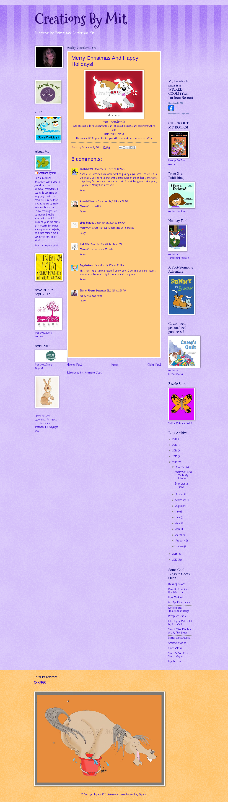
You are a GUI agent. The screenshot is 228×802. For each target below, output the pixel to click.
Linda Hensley (87, 223)
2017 (175, 445)
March (179, 535)
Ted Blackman (86, 169)
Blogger (143, 794)
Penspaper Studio (177, 616)
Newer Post (74, 365)
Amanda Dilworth (88, 201)
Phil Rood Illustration (179, 602)
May (177, 523)
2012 (175, 560)
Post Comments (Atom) (91, 373)
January (179, 546)
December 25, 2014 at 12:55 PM (106, 244)
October (179, 494)
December (180, 467)
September (181, 500)
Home (115, 365)
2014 (175, 462)
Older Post (154, 365)
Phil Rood (84, 244)
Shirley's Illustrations (179, 638)
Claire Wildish (175, 648)
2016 (175, 450)
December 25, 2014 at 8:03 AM (110, 223)
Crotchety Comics (177, 643)
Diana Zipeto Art (176, 584)
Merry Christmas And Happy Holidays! (183, 475)
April (178, 529)
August (179, 506)
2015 (175, 456)
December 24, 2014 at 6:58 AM (113, 201)
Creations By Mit (81, 19)
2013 (175, 554)
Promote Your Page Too (178, 114)
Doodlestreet (87, 265)
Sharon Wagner (87, 291)
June (178, 517)
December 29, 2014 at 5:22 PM (110, 265)
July (177, 512)
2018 (175, 439)
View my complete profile (47, 245)
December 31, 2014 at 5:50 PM (111, 291)
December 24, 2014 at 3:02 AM (109, 169)
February (180, 541)
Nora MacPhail (175, 597)
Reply (83, 190)
